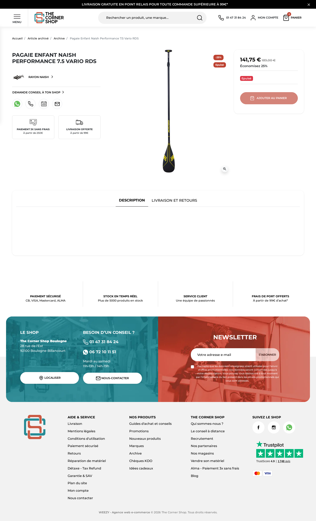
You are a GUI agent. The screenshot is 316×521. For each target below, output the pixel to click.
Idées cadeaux (141, 468)
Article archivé (38, 38)
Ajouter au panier (269, 98)
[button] (293, 18)
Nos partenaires (204, 446)
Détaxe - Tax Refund (84, 468)
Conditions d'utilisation (86, 439)
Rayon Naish (30, 77)
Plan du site (77, 483)
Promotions (139, 431)
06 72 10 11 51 (99, 351)
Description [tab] (132, 200)
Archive (59, 38)
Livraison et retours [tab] (174, 200)
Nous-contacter (112, 378)
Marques (136, 446)
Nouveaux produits (145, 439)
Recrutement (202, 439)
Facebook (258, 427)
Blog (194, 476)
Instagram (274, 427)
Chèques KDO (140, 461)
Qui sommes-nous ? (207, 424)
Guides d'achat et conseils (150, 424)
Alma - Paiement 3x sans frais (215, 468)
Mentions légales (81, 431)
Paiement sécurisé (83, 446)
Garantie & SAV (80, 476)
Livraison (75, 424)
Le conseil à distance (208, 431)
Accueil (17, 38)
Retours (74, 453)
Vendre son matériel (207, 461)
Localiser (50, 377)
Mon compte (78, 491)
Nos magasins (202, 453)
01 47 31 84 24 (101, 341)
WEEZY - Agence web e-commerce (124, 512)
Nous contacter (80, 498)
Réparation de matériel (87, 461)
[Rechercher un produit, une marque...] (152, 18)
